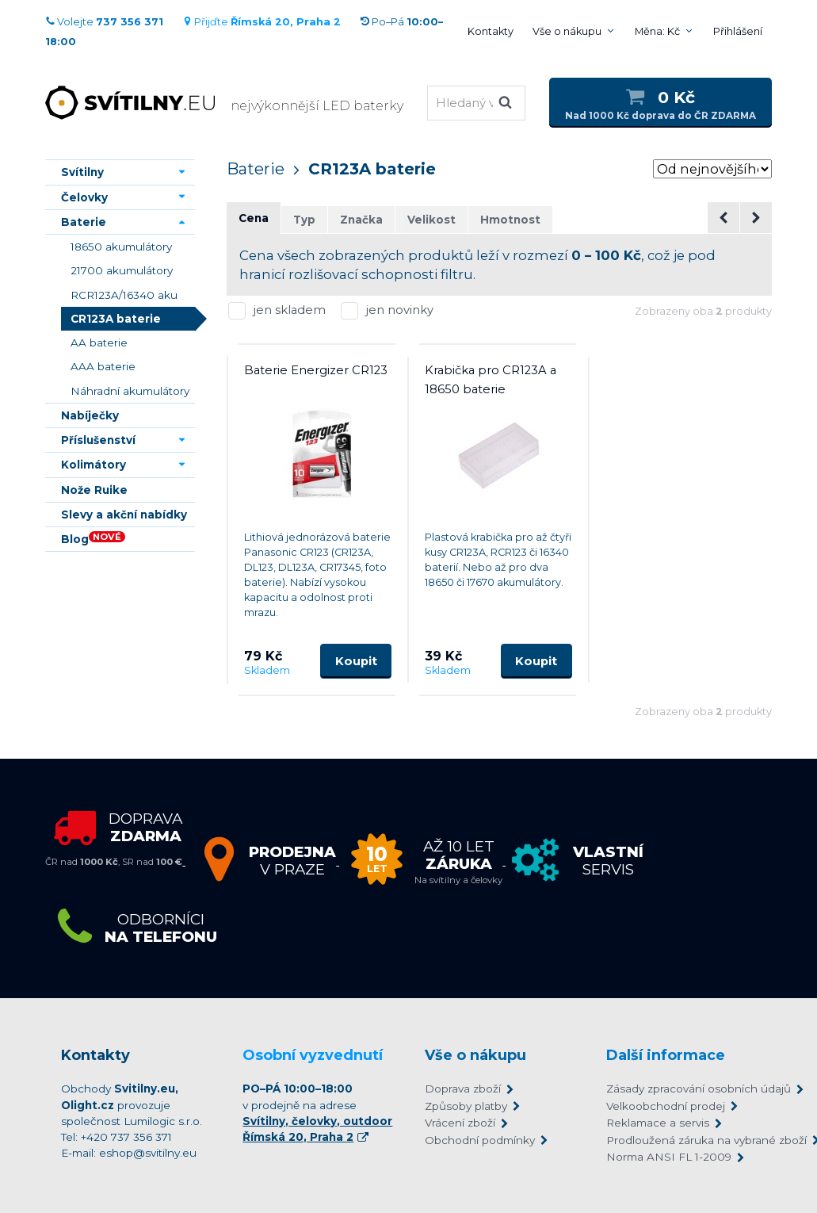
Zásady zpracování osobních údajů (681, 1088)
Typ (304, 219)
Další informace (665, 1055)
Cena (254, 218)
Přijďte (261, 22)
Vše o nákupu (567, 31)
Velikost (431, 219)
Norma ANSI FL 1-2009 (668, 1156)
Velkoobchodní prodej (665, 1106)
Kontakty (490, 31)
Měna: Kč (657, 31)
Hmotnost (510, 219)
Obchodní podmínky (480, 1140)
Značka (361, 219)
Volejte (104, 22)
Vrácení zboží (460, 1122)
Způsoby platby (466, 1106)
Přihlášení (737, 31)
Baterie (255, 168)
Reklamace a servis (657, 1122)
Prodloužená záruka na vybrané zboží (681, 1140)
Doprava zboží (463, 1088)
